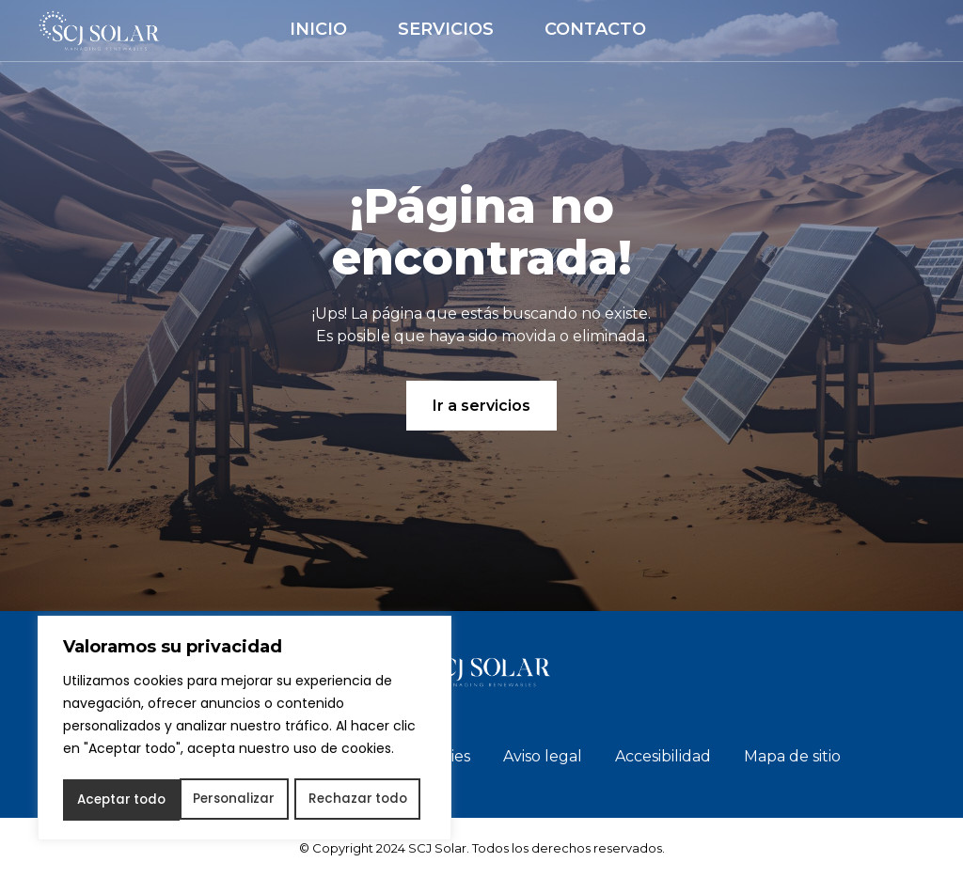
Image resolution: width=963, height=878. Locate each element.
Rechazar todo (240, 800)
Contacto (595, 29)
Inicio (318, 29)
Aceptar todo (368, 800)
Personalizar (116, 800)
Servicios (446, 29)
